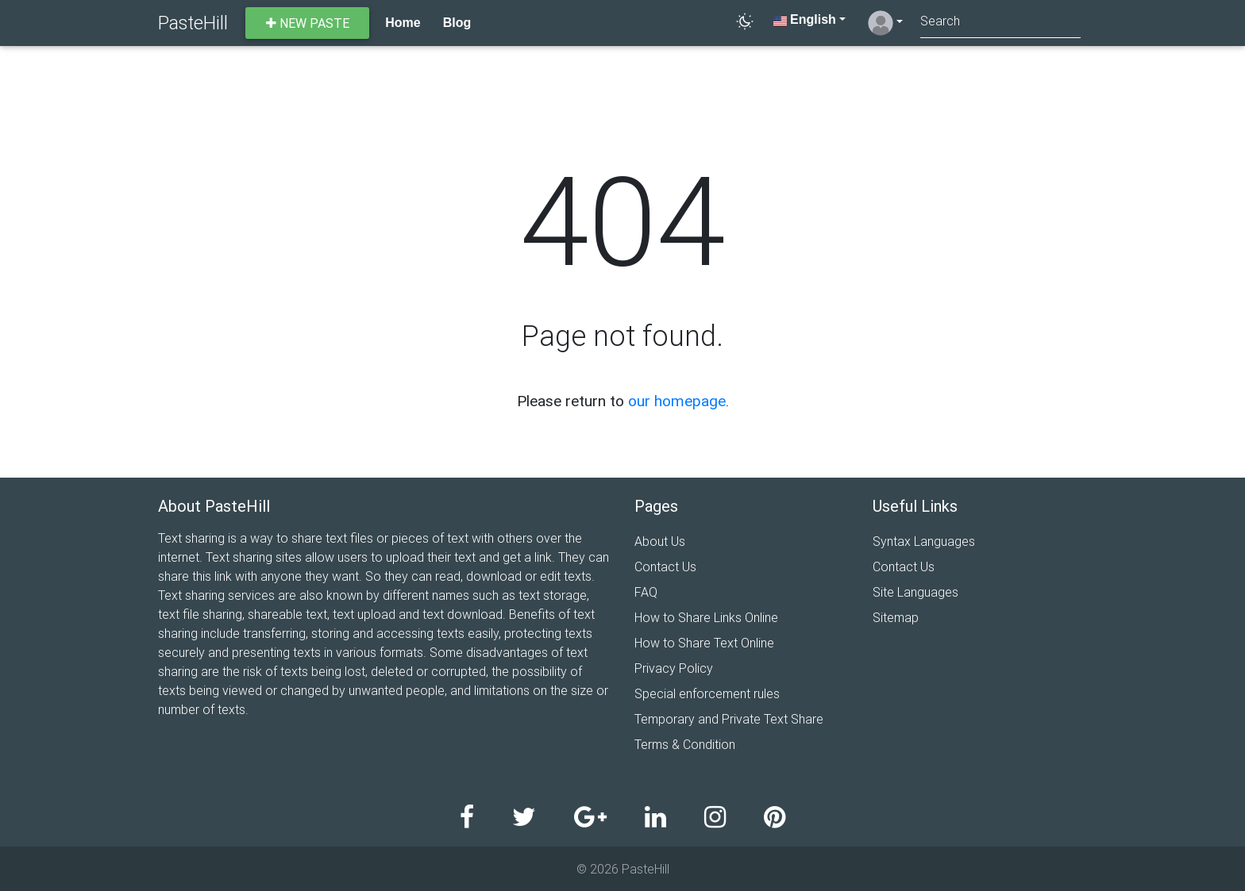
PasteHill (193, 22)
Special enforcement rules (707, 693)
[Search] (1000, 22)
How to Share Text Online (704, 643)
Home (402, 22)
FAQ (645, 592)
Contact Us (665, 566)
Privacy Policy (673, 668)
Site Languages (915, 592)
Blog (457, 22)
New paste (307, 23)
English (804, 19)
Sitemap (896, 617)
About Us (659, 541)
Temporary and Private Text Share (728, 719)
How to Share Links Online (706, 617)
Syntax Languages (924, 541)
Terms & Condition (684, 744)
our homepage (677, 400)
